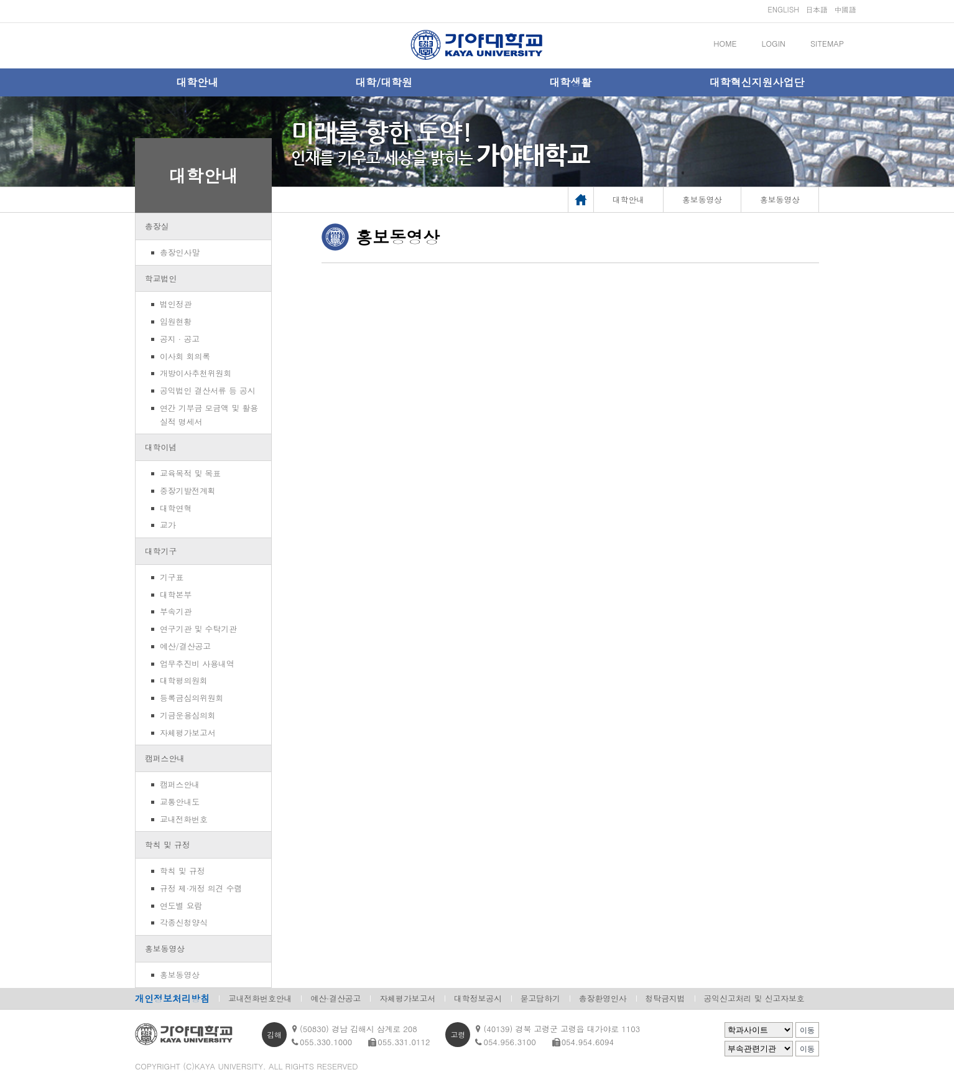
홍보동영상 (165, 948)
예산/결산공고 (185, 646)
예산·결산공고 (335, 998)
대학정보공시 (478, 998)
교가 (168, 525)
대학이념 (161, 447)
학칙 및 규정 (167, 844)
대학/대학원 (383, 82)
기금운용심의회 (188, 715)
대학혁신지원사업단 (757, 82)
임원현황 (176, 321)
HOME (724, 43)
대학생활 (570, 82)
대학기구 (161, 551)
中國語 (845, 9)
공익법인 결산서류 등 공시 (208, 390)
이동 (807, 1030)
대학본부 (176, 594)
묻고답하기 (540, 998)
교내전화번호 (184, 819)
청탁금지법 (665, 998)
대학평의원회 (184, 680)
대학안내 (197, 82)
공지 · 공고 (180, 339)
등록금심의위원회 (191, 698)
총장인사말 (180, 252)
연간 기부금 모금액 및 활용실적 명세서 (209, 414)
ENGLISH (783, 9)
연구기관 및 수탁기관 (198, 629)
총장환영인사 (603, 998)
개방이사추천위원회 (195, 373)
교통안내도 (180, 802)
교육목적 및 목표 (190, 473)
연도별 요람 (181, 905)
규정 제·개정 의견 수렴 (201, 888)
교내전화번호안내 (260, 998)
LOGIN (773, 43)
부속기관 (176, 611)
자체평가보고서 (188, 732)
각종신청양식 (184, 922)
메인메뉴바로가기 (0, 0)
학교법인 (161, 278)
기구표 (171, 577)
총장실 (157, 226)
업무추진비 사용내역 (197, 663)
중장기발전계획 (188, 490)
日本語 (816, 9)
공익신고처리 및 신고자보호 (754, 998)
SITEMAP (827, 43)
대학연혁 (176, 508)
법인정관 (176, 304)
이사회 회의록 (185, 356)
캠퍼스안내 (165, 758)
